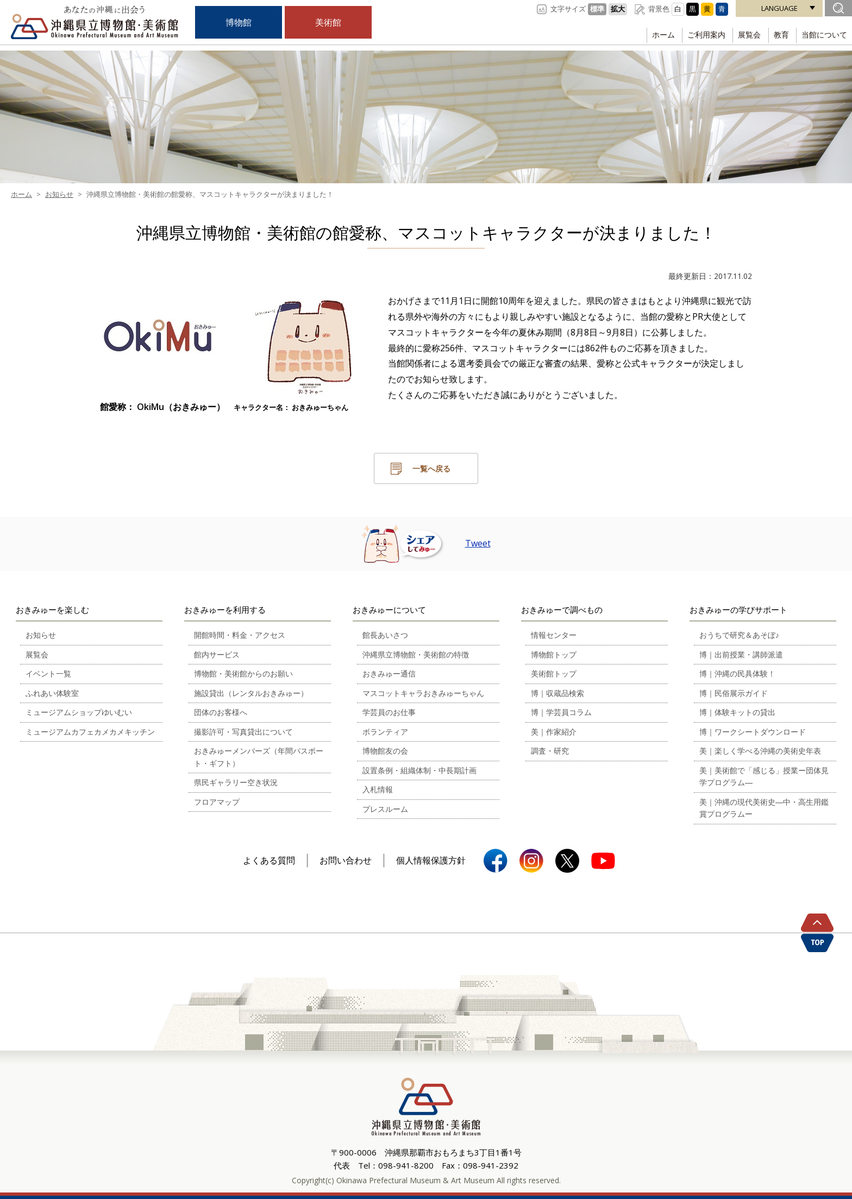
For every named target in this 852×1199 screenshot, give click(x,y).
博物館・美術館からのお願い (243, 673)
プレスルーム (385, 809)
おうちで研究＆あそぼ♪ (739, 635)
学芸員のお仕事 (389, 712)
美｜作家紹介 (554, 731)
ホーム (649, 35)
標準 (597, 9)
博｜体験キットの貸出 (737, 712)
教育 (776, 35)
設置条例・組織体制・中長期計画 (419, 770)
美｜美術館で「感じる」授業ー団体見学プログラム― (764, 776)
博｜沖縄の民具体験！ (737, 673)
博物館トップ (554, 654)
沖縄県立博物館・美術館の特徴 (415, 654)
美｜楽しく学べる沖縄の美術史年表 (760, 751)
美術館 (328, 22)
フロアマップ (217, 802)
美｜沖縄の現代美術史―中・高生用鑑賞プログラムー (764, 808)
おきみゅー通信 (389, 673)
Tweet (478, 543)
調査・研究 (550, 751)
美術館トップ (554, 673)
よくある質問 (269, 860)
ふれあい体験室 (52, 693)
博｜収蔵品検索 (557, 693)
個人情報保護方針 (431, 860)
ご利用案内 (695, 35)
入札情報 (377, 789)
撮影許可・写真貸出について (243, 731)
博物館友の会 (385, 751)
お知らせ (41, 635)
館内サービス (217, 654)
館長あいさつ (385, 635)
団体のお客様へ (220, 712)
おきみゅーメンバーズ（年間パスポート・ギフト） (258, 757)
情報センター (554, 635)
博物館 (238, 22)
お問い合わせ (346, 860)
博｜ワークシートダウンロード (752, 731)
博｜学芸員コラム (561, 712)
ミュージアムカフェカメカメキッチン (90, 731)
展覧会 (741, 35)
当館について (822, 35)
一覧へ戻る (431, 468)
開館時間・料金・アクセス (239, 635)
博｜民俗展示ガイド (733, 693)
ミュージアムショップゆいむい (79, 712)
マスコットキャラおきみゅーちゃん (423, 693)
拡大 (618, 9)
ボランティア (385, 731)
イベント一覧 (48, 673)
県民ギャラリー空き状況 (236, 782)
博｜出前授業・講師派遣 (741, 654)
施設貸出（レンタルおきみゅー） (251, 693)
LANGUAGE (779, 8)
